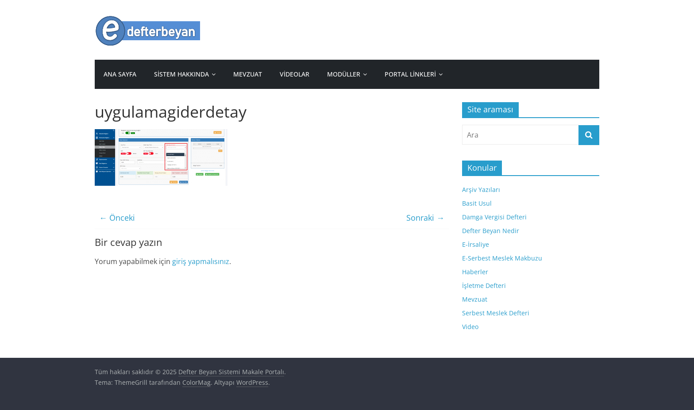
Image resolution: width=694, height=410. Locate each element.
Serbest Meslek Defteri (495, 313)
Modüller (343, 74)
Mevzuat (247, 74)
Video (470, 326)
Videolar (294, 74)
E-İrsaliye (475, 244)
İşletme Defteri (484, 285)
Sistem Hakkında (181, 74)
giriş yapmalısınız (200, 261)
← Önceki (117, 217)
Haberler (475, 272)
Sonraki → (425, 217)
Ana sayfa (120, 74)
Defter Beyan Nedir (490, 230)
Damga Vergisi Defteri (494, 217)
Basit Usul (477, 203)
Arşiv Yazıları (481, 189)
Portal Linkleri (410, 74)
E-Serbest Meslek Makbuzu (502, 258)
